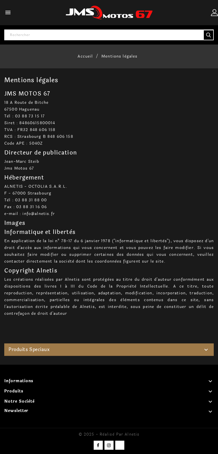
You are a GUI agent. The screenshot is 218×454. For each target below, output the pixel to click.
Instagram (109, 445)
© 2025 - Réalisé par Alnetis (109, 434)
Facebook (98, 445)
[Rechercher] (109, 34)
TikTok (119, 445)
